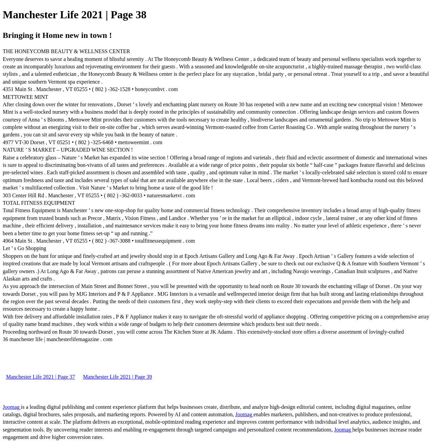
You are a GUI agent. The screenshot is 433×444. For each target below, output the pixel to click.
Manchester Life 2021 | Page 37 (40, 377)
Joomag (12, 407)
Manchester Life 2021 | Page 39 (117, 377)
